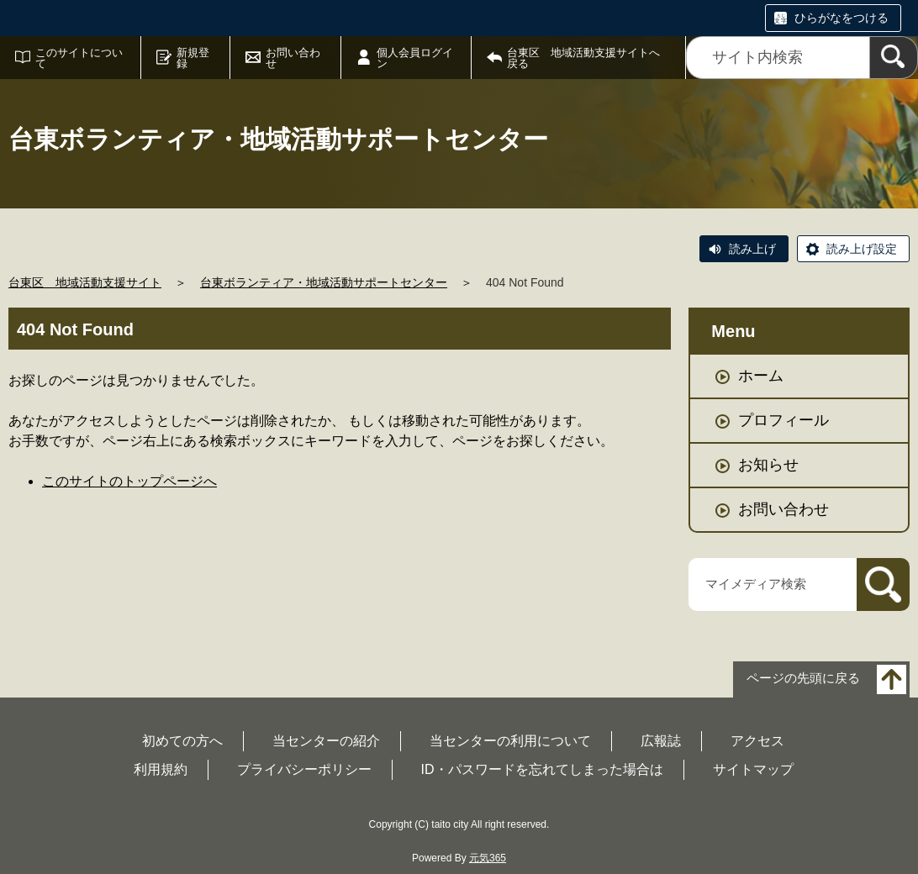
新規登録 (193, 58)
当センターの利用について (510, 741)
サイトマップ (753, 769)
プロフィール (783, 420)
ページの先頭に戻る (803, 678)
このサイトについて (79, 58)
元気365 (487, 858)
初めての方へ (182, 741)
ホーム (760, 375)
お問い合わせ (293, 58)
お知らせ (768, 464)
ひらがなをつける (841, 17)
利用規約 (160, 769)
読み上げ (752, 248)
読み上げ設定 (861, 248)
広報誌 (661, 741)
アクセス (757, 741)
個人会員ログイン (415, 58)
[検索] (893, 57)
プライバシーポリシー (304, 769)
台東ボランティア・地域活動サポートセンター (323, 282)
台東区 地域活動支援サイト (84, 282)
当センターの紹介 (326, 741)
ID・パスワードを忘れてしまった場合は (542, 769)
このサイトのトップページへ (129, 481)
